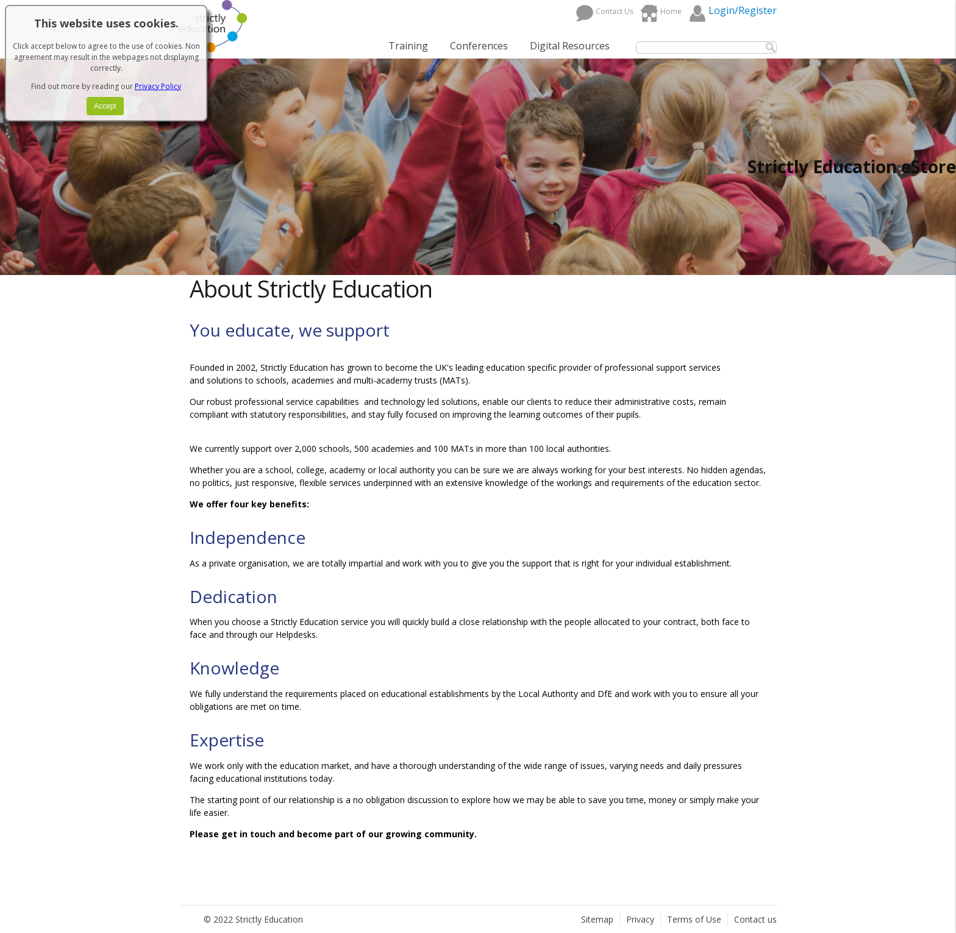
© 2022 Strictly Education (253, 919)
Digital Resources (570, 45)
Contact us (755, 919)
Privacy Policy (158, 86)
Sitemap (597, 919)
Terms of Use (694, 919)
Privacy (640, 919)
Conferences (479, 45)
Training (408, 45)
